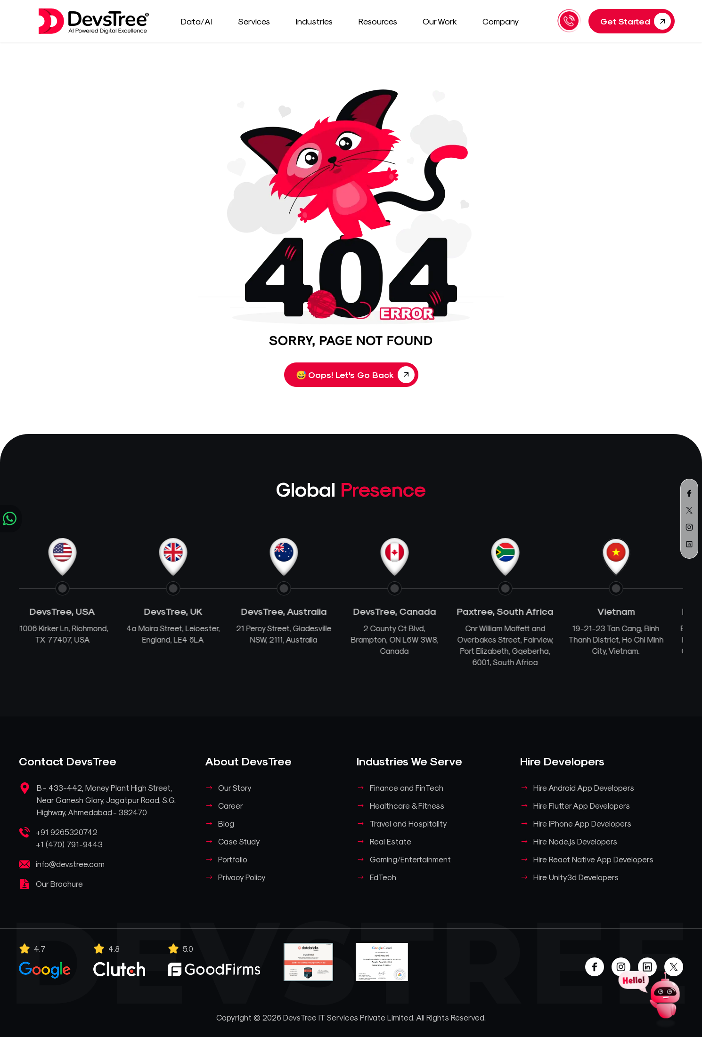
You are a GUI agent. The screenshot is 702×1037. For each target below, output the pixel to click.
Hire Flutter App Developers (581, 805)
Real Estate (390, 841)
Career (230, 805)
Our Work (444, 21)
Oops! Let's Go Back (355, 374)
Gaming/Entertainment (410, 859)
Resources (382, 21)
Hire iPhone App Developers (582, 823)
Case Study (239, 841)
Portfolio (232, 859)
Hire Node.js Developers (575, 841)
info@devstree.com (70, 863)
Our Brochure (59, 883)
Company (505, 21)
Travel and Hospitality (408, 823)
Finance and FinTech (406, 787)
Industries (318, 21)
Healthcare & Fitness (407, 805)
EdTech (383, 877)
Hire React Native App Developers (593, 859)
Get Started (635, 21)
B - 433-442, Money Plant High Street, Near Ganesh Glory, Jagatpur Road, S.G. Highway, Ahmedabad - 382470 (106, 800)
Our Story (235, 787)
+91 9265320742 (67, 831)
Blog (226, 823)
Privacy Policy (242, 877)
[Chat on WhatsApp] (11, 518)
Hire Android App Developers (583, 787)
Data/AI (200, 21)
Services (258, 21)
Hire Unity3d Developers (576, 877)
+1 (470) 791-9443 (69, 844)
